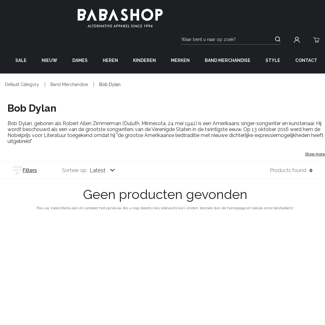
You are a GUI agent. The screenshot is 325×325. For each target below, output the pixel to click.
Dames (80, 60)
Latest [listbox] (98, 170)
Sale (21, 60)
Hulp (83, 243)
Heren (110, 60)
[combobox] (108, 170)
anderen (242, 243)
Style (273, 60)
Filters (25, 170)
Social (317, 243)
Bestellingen (17, 243)
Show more (315, 154)
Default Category (22, 84)
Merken (180, 60)
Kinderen (144, 60)
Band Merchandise (227, 60)
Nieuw (49, 60)
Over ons (165, 243)
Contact (306, 60)
